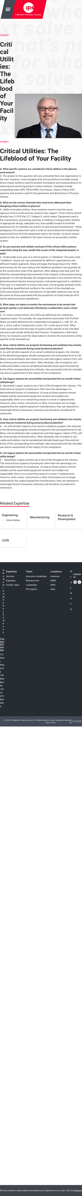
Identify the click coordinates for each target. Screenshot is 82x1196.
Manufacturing (39, 517)
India (52, 589)
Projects (71, 590)
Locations (56, 571)
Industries (10, 580)
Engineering (10, 515)
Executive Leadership (36, 576)
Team (29, 571)
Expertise (11, 571)
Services (10, 576)
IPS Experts (31, 589)
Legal (52, 720)
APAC (53, 585)
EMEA (53, 580)
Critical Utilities (13, 520)
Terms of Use (50, 722)
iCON (5, 540)
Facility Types (12, 585)
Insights (4, 35)
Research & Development (66, 517)
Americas (54, 576)
